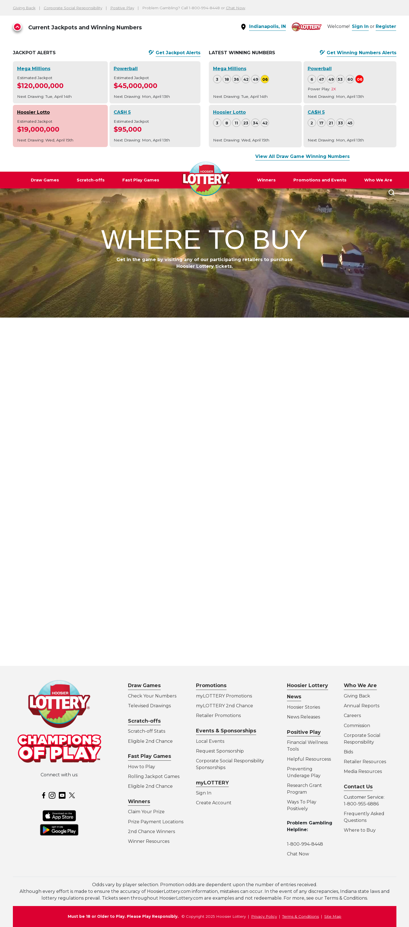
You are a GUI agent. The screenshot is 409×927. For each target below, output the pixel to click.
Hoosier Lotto (33, 112)
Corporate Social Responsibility (73, 8)
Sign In (360, 26)
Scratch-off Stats (146, 731)
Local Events (210, 741)
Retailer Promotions (218, 715)
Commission (357, 725)
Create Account (214, 802)
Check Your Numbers (152, 696)
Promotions (211, 685)
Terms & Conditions (300, 916)
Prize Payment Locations (155, 821)
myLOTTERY (212, 783)
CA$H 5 (122, 112)
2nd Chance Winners (151, 831)
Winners (266, 180)
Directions (67, 420)
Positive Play (122, 8)
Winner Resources (148, 841)
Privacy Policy (264, 916)
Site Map (332, 916)
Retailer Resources (365, 761)
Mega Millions (33, 68)
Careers (352, 715)
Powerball (126, 68)
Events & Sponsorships (226, 731)
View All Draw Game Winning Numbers (302, 156)
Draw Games (45, 180)
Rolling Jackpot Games (153, 776)
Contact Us (358, 786)
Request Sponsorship (220, 751)
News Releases (303, 717)
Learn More (111, 675)
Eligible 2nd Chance (150, 741)
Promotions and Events (320, 180)
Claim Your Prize (146, 811)
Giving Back (24, 8)
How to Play (141, 766)
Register (386, 26)
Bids (348, 752)
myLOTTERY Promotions (224, 696)
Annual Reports (361, 705)
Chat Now (235, 8)
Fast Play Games (140, 180)
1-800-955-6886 (361, 804)
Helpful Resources (308, 759)
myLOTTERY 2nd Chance (224, 705)
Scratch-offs (91, 180)
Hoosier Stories (303, 707)
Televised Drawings (149, 705)
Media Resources (363, 771)
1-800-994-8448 (305, 844)
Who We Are (378, 180)
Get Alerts (178, 52)
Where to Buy (360, 830)
